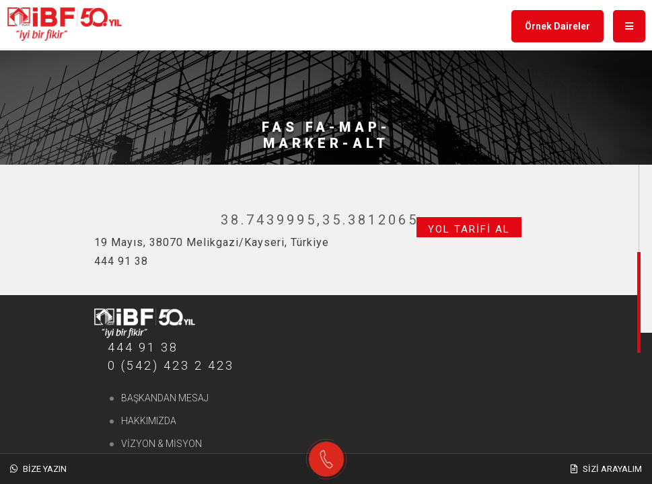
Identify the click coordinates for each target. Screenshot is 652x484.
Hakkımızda (148, 420)
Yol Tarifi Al (469, 229)
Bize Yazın (38, 469)
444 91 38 (143, 347)
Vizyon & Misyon (161, 443)
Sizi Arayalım (606, 469)
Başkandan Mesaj (165, 398)
